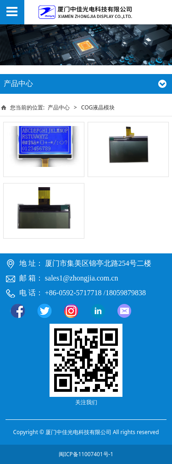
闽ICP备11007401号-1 (86, 454)
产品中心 (59, 107)
